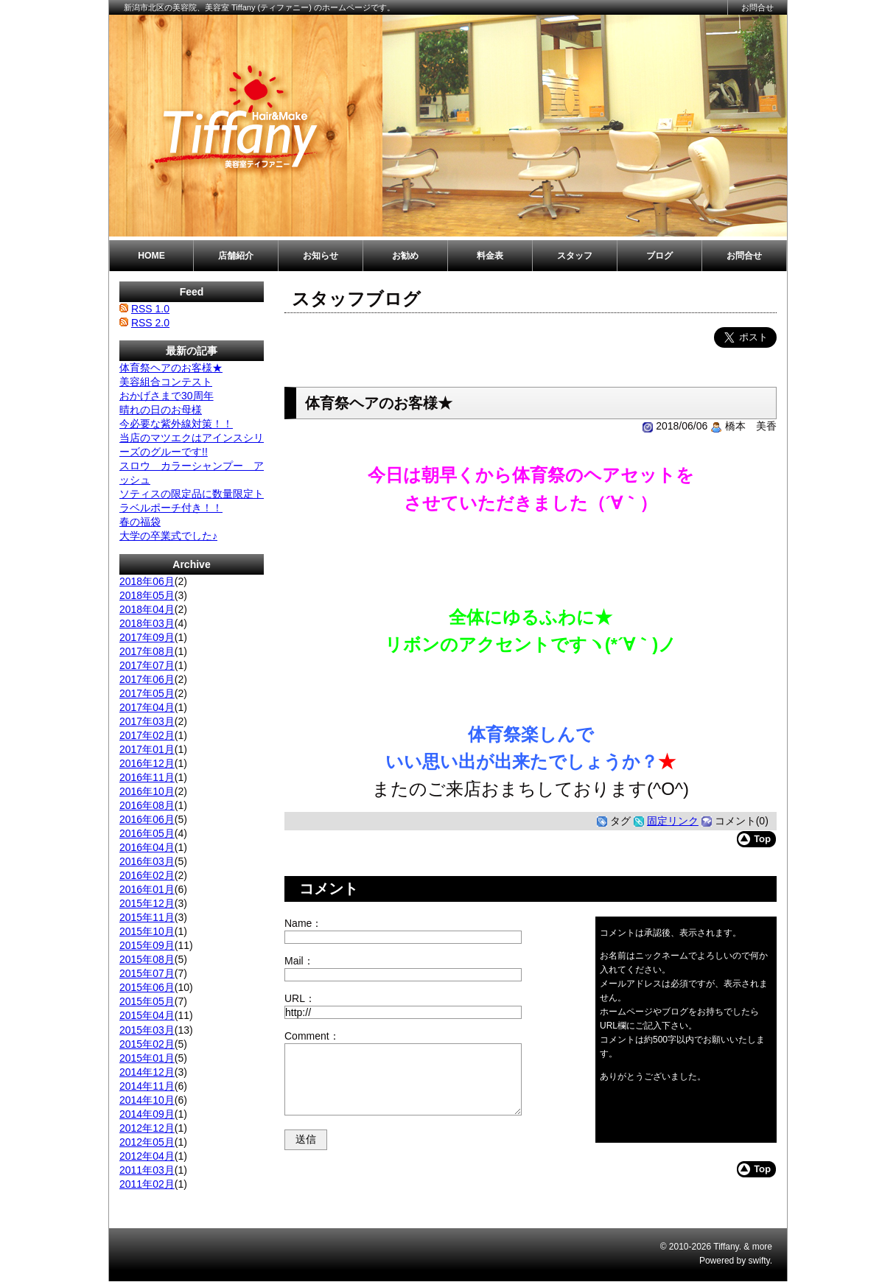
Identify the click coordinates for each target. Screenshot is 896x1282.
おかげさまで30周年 (166, 396)
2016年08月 (147, 805)
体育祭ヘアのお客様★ (171, 368)
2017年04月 (147, 707)
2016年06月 (147, 819)
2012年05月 (147, 1142)
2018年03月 (147, 623)
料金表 (490, 256)
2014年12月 (147, 1072)
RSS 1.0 (150, 309)
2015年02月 (147, 1044)
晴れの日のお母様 (160, 410)
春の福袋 (140, 522)
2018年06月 (147, 581)
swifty (759, 1260)
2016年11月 (147, 777)
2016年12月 (147, 763)
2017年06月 (147, 679)
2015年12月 (147, 903)
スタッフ (574, 256)
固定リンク (673, 821)
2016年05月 (147, 833)
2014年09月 (147, 1114)
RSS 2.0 (150, 323)
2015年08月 (147, 959)
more (762, 1246)
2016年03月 (147, 861)
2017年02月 (147, 735)
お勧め (405, 256)
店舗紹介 (235, 256)
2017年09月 (147, 637)
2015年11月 (147, 917)
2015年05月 (147, 1001)
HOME (151, 256)
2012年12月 (147, 1128)
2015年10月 (147, 931)
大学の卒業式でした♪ (168, 536)
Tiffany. (727, 1246)
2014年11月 (147, 1086)
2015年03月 (147, 1030)
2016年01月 (147, 889)
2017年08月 (147, 651)
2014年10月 (147, 1100)
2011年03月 (147, 1170)
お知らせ (320, 256)
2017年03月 (147, 721)
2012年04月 (147, 1156)
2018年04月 (147, 609)
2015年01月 (147, 1058)
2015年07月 (147, 973)
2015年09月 (147, 945)
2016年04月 (147, 847)
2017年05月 (147, 693)
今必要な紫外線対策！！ (176, 424)
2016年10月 (147, 791)
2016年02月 (147, 875)
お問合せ (757, 7)
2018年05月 (147, 595)
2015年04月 (147, 1015)
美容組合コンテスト (165, 382)
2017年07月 (147, 665)
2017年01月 (147, 749)
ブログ (659, 256)
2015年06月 (147, 987)
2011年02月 (147, 1184)
